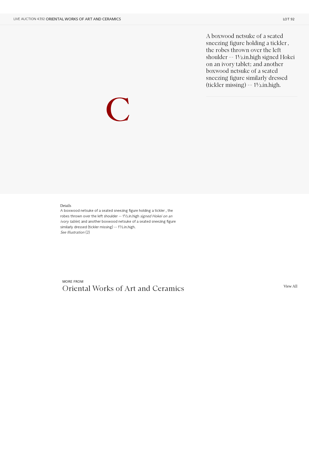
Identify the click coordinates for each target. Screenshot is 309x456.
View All (290, 286)
